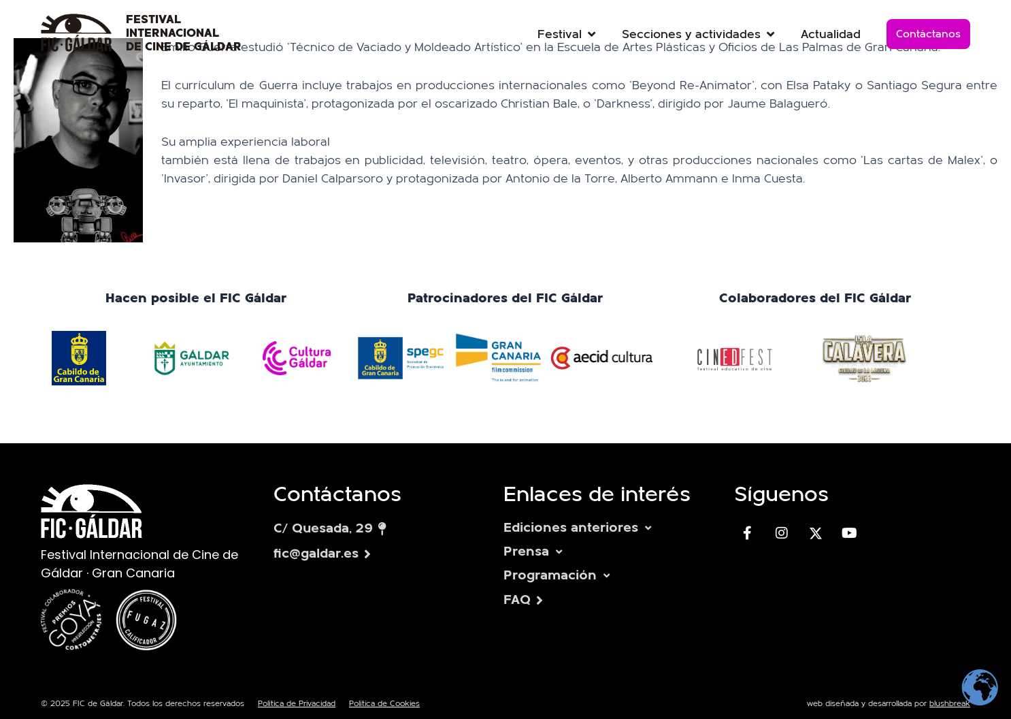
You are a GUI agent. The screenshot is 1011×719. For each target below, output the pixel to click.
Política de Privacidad (296, 703)
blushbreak (949, 703)
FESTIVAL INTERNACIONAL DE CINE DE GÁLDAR (184, 33)
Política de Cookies (384, 703)
